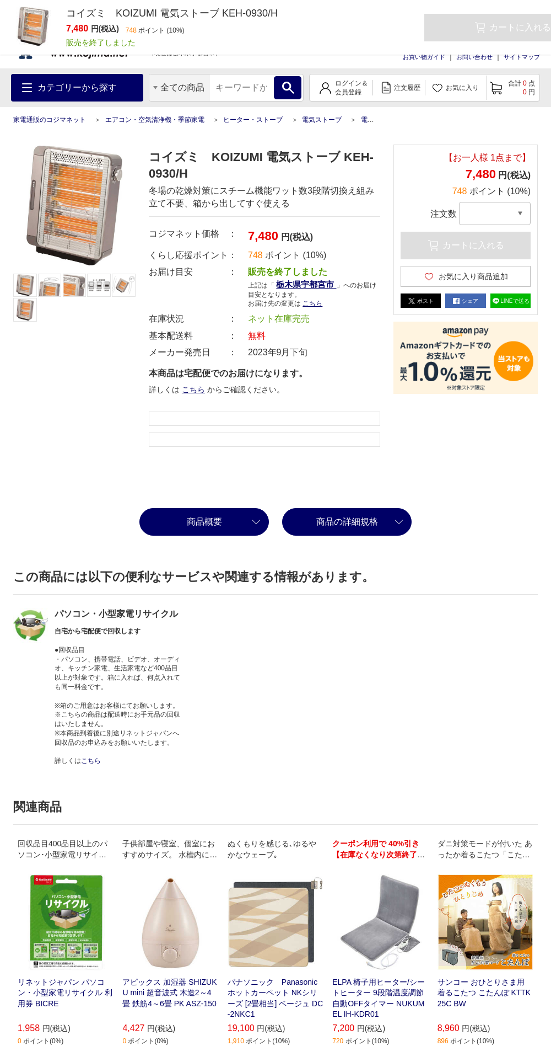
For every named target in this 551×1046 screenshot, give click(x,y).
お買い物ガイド (424, 57)
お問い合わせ (474, 57)
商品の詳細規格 (347, 521)
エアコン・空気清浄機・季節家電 (154, 120)
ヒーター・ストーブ (253, 120)
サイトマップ (522, 57)
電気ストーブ (322, 120)
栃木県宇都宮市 (306, 284)
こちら (312, 303)
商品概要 (204, 521)
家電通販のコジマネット (49, 120)
